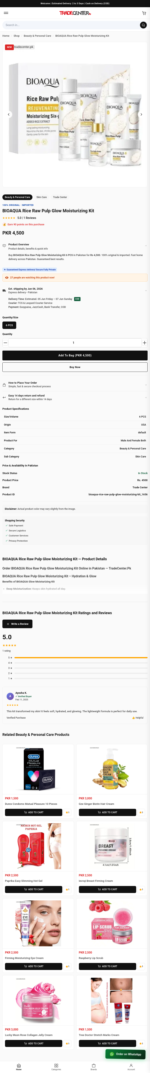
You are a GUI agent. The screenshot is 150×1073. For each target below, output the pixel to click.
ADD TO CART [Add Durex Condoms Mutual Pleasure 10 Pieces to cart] (33, 812)
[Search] (143, 25)
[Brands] (94, 1067)
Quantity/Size (10, 317)
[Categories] (56, 1067)
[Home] (75, 13)
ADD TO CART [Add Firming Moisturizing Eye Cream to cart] (33, 966)
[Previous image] (8, 114)
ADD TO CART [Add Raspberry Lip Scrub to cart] (107, 966)
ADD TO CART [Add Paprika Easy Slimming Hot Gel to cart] (33, 889)
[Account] (131, 1067)
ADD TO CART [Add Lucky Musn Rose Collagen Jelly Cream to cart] (33, 1043)
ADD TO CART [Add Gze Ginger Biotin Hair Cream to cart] (107, 812)
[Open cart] (144, 13)
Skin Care (41, 197)
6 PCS (9, 325)
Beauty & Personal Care (17, 197)
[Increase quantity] (144, 343)
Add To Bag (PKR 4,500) (75, 355)
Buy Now (74, 367)
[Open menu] (6, 13)
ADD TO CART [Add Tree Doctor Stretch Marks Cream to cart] (107, 1043)
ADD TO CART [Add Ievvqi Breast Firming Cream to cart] (107, 889)
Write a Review (17, 624)
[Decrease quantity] (6, 343)
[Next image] (141, 114)
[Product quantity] (75, 342)
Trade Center (60, 197)
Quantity (7, 334)
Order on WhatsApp (124, 1054)
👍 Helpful (137, 717)
